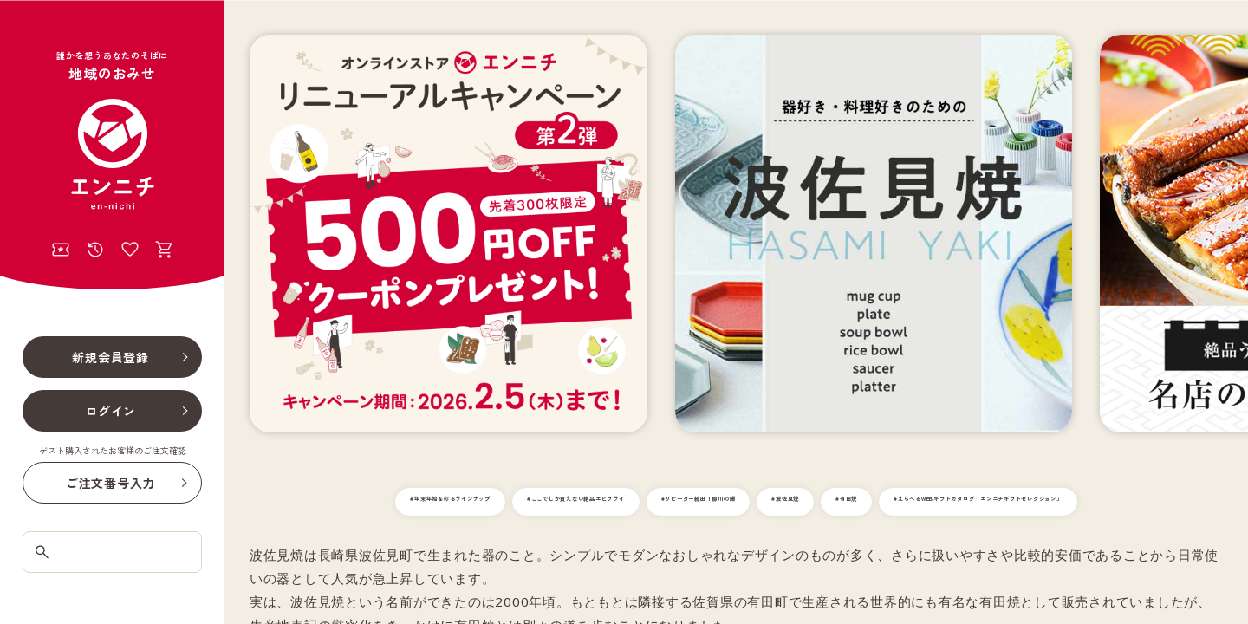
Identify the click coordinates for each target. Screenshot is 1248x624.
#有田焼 (1072, 502)
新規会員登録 (110, 357)
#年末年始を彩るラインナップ (455, 502)
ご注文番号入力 (110, 482)
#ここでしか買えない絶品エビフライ (659, 502)
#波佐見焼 (991, 502)
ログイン (110, 410)
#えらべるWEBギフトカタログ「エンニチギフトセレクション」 (736, 537)
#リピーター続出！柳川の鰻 (858, 502)
